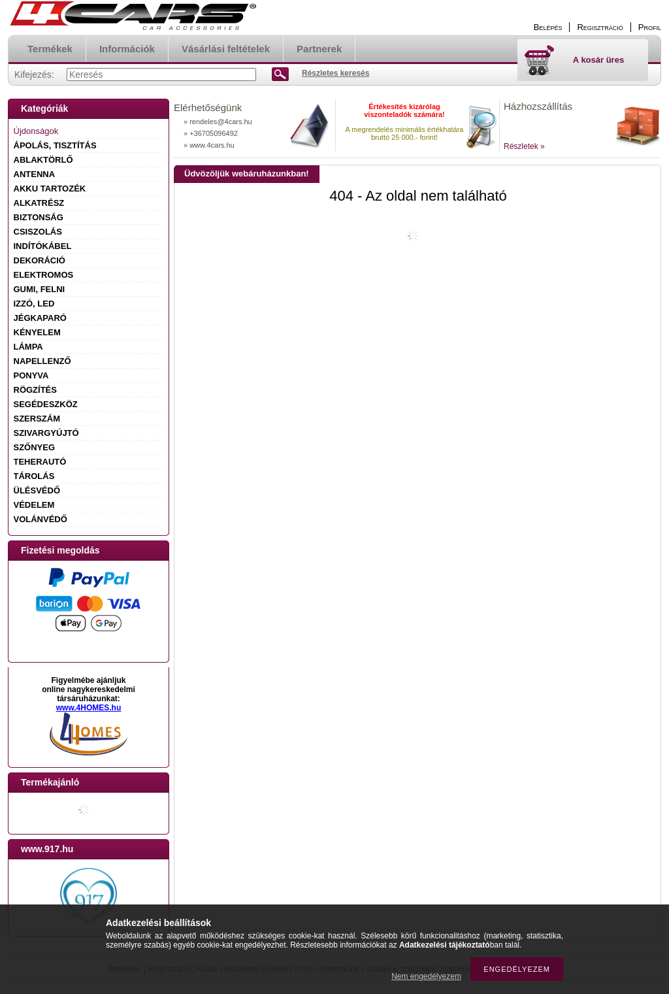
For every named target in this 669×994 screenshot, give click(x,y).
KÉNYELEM (37, 332)
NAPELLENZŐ (42, 361)
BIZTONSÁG (38, 217)
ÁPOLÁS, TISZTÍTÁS (55, 145)
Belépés (548, 27)
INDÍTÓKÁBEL (43, 246)
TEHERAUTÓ (40, 462)
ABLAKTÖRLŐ (43, 160)
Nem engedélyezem (426, 976)
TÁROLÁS (34, 476)
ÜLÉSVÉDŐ (37, 490)
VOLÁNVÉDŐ (40, 519)
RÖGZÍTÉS (35, 390)
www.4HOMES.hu (89, 707)
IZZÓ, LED (34, 303)
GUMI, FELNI (39, 289)
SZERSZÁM (37, 418)
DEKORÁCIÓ (39, 260)
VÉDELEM (34, 505)
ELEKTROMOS (44, 275)
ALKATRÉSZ (39, 203)
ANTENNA (35, 174)
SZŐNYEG (35, 447)
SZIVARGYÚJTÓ (46, 433)
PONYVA (31, 375)
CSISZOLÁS (38, 232)
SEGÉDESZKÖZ (46, 404)
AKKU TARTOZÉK (50, 188)
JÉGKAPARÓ (40, 318)
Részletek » (524, 146)
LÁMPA (28, 347)
